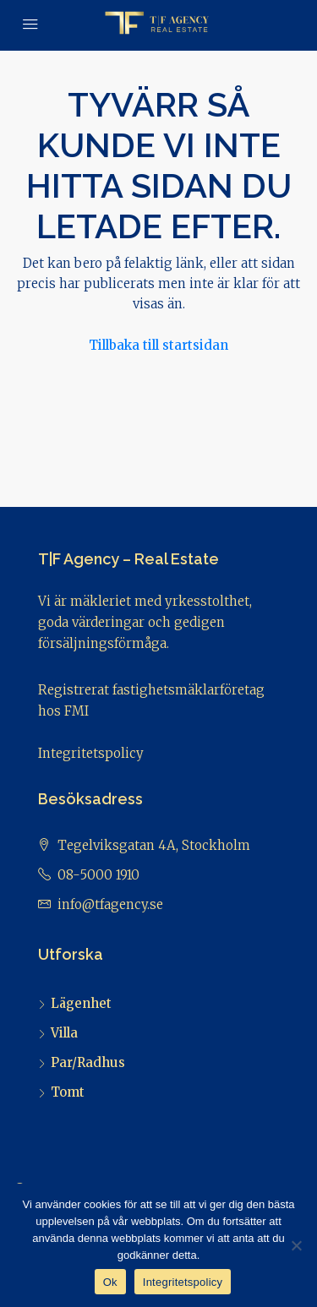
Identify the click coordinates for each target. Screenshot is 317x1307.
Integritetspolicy (91, 753)
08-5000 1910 (98, 875)
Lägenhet (81, 1003)
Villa (64, 1033)
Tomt (68, 1092)
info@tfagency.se (110, 904)
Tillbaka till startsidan (158, 345)
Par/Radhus (88, 1062)
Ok (110, 1282)
